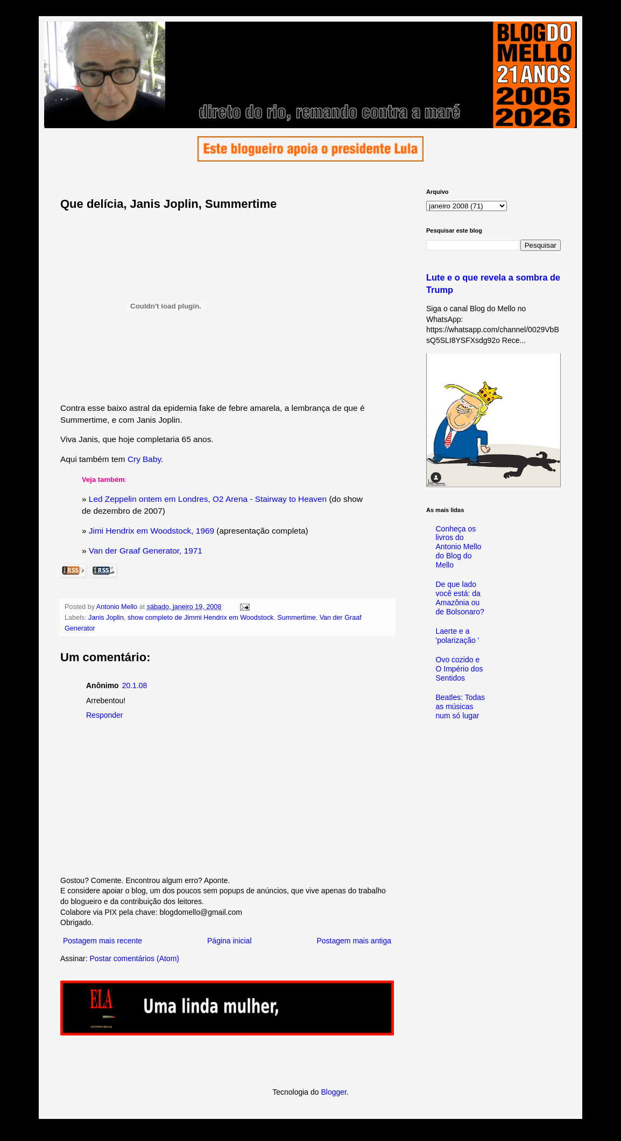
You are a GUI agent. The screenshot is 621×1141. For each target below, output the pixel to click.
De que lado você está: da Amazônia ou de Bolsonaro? (460, 597)
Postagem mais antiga (353, 940)
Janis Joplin (106, 617)
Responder (104, 715)
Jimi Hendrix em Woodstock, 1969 (151, 530)
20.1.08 (134, 685)
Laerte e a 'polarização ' (457, 636)
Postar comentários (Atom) (134, 958)
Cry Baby (144, 459)
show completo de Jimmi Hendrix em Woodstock (200, 617)
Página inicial (229, 940)
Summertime (296, 617)
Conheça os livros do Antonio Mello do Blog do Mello (459, 546)
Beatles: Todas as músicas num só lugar (460, 706)
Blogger (333, 1092)
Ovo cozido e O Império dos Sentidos (459, 668)
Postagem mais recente (102, 940)
